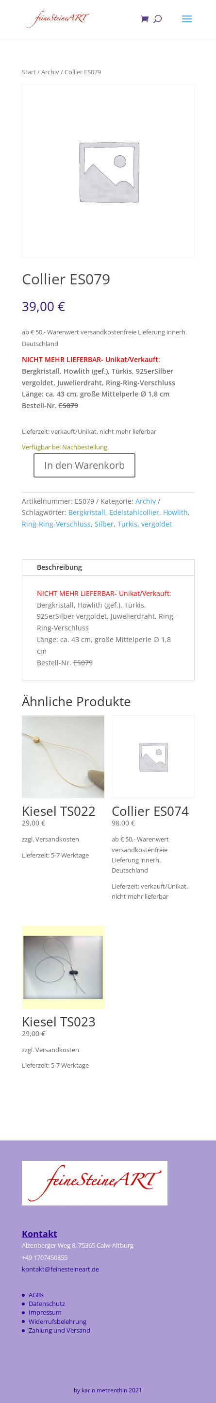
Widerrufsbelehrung (57, 1321)
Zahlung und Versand (59, 1330)
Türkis (127, 523)
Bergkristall (86, 512)
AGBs (36, 1294)
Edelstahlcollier (134, 512)
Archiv (50, 71)
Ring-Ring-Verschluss (56, 523)
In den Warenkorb (84, 465)
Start (29, 71)
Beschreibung (59, 567)
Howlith (175, 512)
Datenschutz (47, 1303)
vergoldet (156, 523)
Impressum (45, 1312)
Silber (104, 523)
